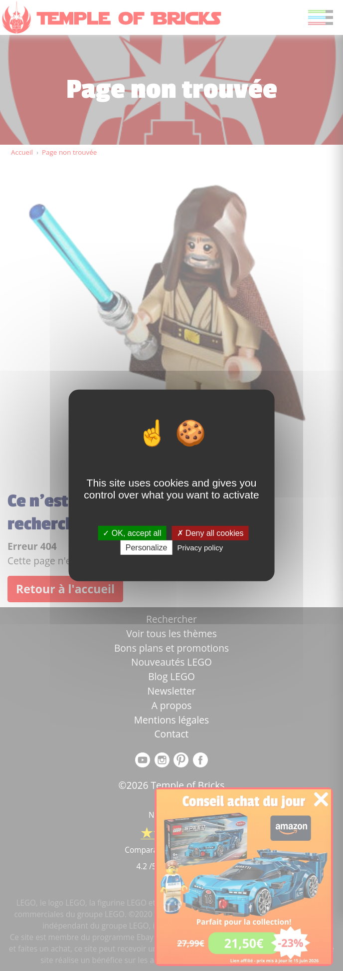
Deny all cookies (210, 533)
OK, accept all (132, 533)
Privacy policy (200, 547)
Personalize (147, 547)
